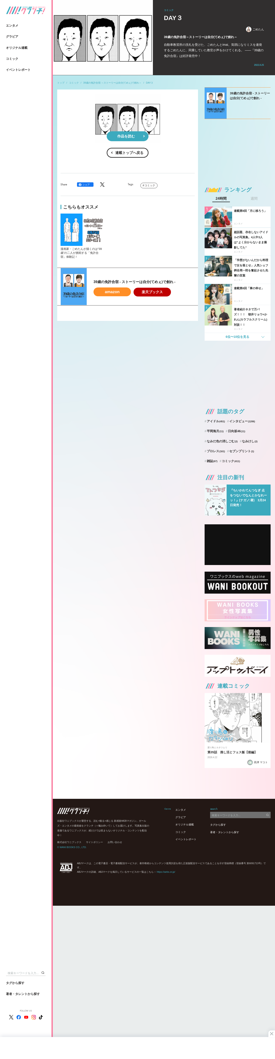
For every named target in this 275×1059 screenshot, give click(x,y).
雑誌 (212, 461)
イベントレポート (18, 69)
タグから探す (15, 983)
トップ (60, 82)
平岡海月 (215, 431)
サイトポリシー (94, 842)
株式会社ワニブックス (69, 842)
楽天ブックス (152, 292)
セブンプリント (241, 451)
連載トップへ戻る (129, 153)
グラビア (12, 36)
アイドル (216, 421)
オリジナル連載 (17, 47)
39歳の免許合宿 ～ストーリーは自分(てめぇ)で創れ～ (112, 82)
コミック (12, 58)
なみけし (249, 441)
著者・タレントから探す (23, 994)
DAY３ (149, 82)
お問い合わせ (115, 842)
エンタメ (12, 25)
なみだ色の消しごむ (222, 441)
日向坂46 (236, 431)
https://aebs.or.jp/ (166, 872)
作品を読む (126, 136)
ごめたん (255, 29)
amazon (112, 292)
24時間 (221, 198)
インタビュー (242, 421)
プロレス (216, 451)
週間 (254, 198)
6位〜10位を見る (237, 336)
